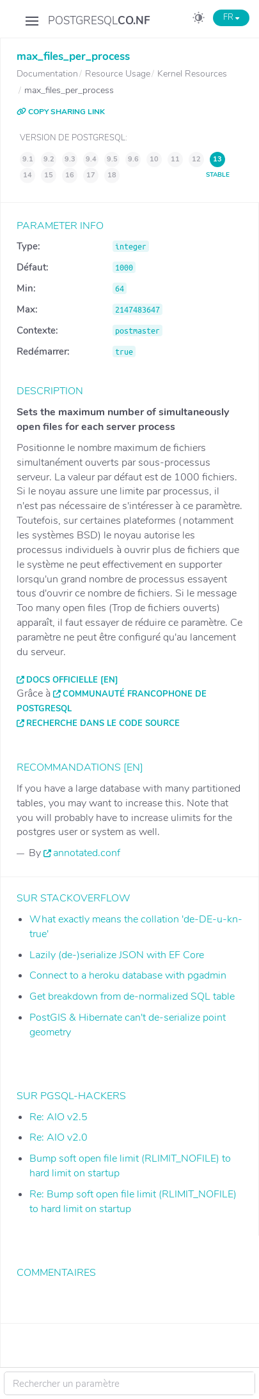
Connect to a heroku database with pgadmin (127, 975)
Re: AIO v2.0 (58, 1137)
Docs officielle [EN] (72, 680)
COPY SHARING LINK (61, 112)
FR (231, 17)
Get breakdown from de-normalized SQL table (132, 996)
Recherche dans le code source (103, 723)
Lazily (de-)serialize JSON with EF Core (116, 955)
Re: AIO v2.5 (58, 1117)
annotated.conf (86, 853)
